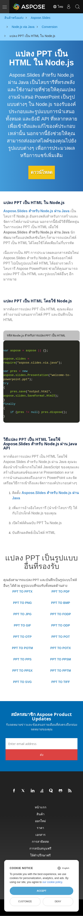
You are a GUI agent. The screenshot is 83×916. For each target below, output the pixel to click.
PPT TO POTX (60, 648)
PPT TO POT (60, 636)
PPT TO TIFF (60, 682)
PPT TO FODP (60, 614)
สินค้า (40, 814)
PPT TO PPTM (60, 670)
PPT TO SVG (22, 682)
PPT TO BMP (60, 603)
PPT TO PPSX (22, 670)
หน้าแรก (40, 807)
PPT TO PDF (61, 591)
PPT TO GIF (22, 625)
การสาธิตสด (40, 841)
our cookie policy (52, 882)
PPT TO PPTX (22, 591)
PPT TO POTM (22, 648)
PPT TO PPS (22, 659)
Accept (41, 890)
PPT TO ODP (60, 625)
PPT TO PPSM (60, 659)
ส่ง (41, 755)
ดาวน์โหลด (41, 172)
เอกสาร (40, 834)
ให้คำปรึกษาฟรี (40, 855)
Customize (25, 901)
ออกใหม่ (40, 821)
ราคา (40, 828)
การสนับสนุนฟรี (40, 848)
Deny (58, 901)
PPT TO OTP (22, 636)
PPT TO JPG (22, 614)
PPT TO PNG (22, 603)
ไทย (58, 7)
